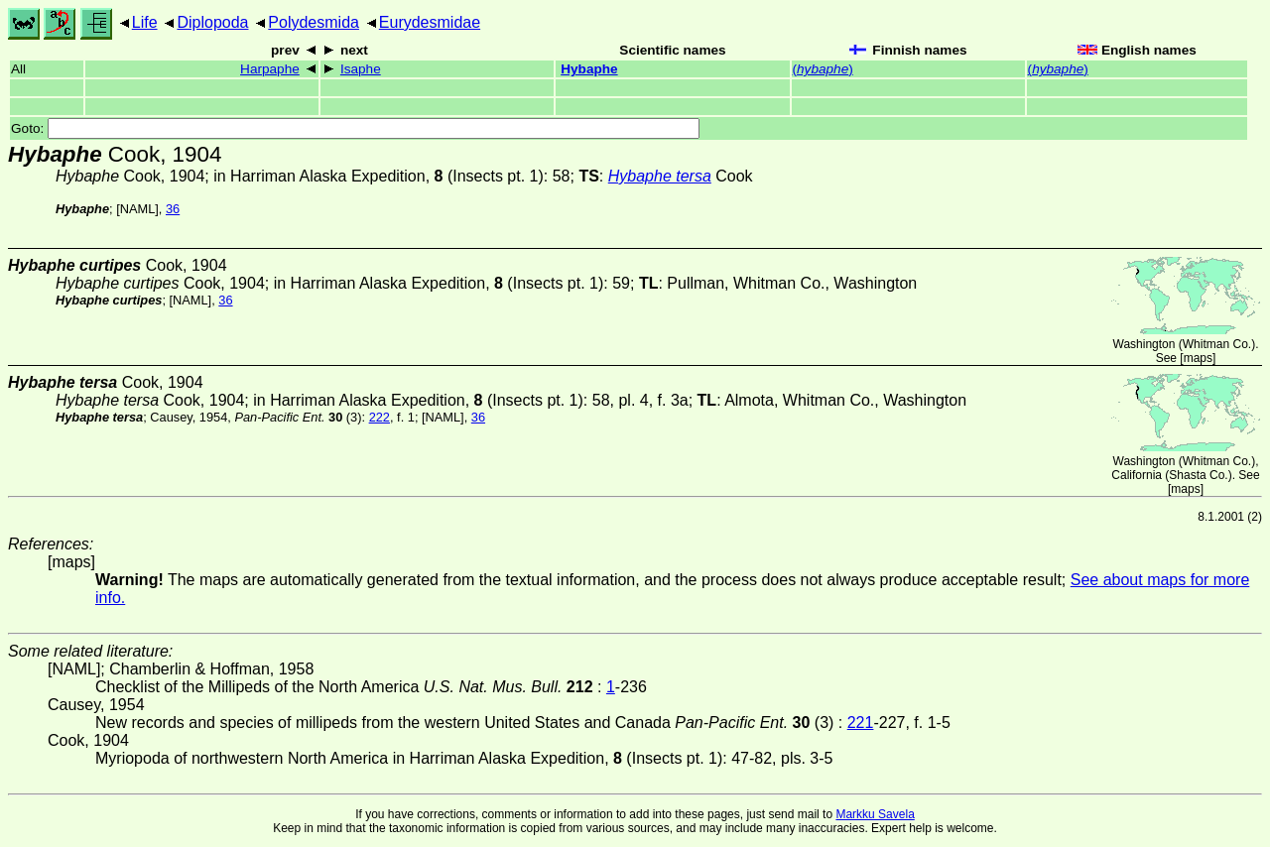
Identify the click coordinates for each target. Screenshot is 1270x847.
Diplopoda (212, 22)
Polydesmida (313, 22)
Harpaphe (270, 68)
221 (860, 722)
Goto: (355, 128)
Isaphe (360, 68)
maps (1198, 358)
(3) (297, 417)
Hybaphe (589, 68)
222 (379, 417)
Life (145, 22)
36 (173, 208)
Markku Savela (874, 814)
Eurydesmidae (429, 22)
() (823, 68)
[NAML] (137, 208)
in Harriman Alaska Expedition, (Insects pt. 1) (378, 176)
